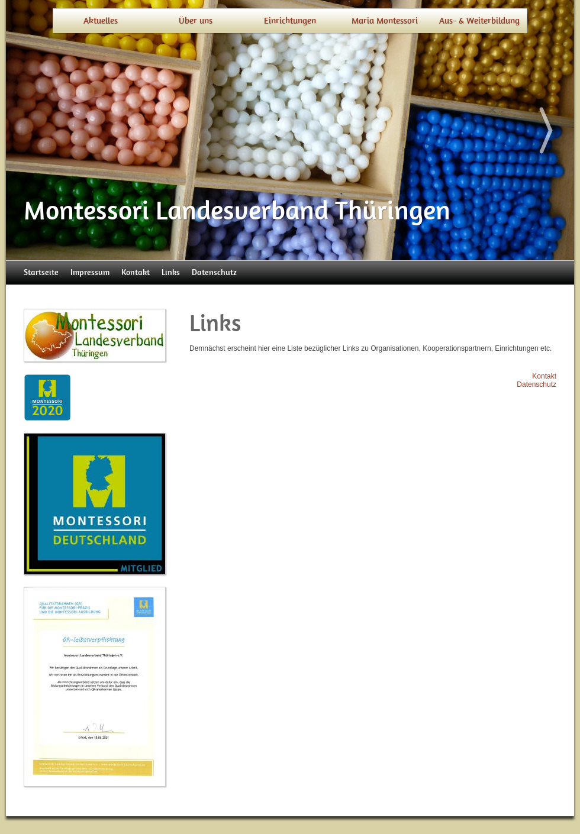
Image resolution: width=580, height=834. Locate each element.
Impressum (89, 272)
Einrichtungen (290, 20)
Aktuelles (100, 20)
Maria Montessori (385, 20)
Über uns (195, 20)
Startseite (41, 272)
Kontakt (135, 272)
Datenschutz (214, 272)
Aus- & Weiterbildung (479, 20)
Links (171, 272)
